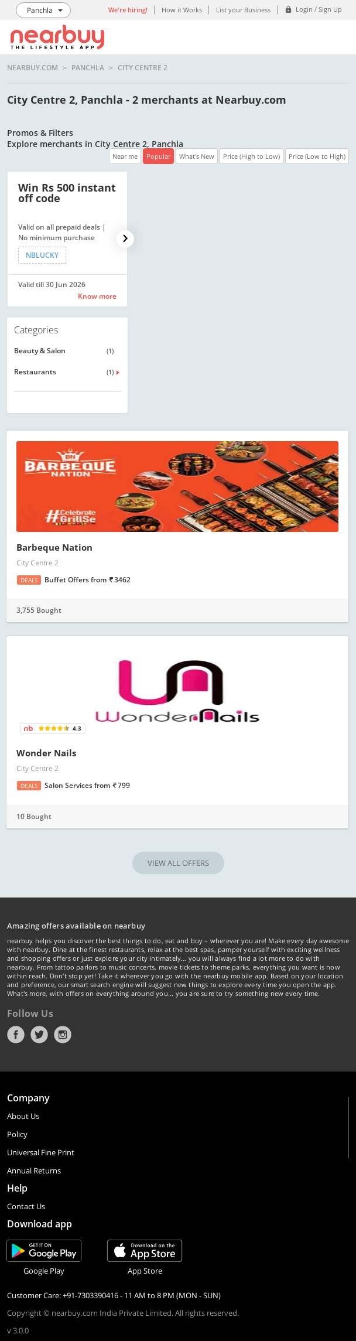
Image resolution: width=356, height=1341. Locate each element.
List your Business (243, 9)
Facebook (16, 1034)
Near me (125, 156)
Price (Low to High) (317, 156)
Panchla (87, 68)
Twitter (39, 1034)
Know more (97, 296)
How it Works (182, 9)
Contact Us (26, 1206)
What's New (196, 156)
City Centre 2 (142, 68)
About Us (23, 1116)
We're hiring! (128, 9)
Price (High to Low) (251, 156)
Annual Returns (34, 1170)
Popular (158, 156)
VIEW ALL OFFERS (178, 863)
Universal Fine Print (40, 1152)
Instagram (62, 1034)
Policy (17, 1134)
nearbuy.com (32, 68)
